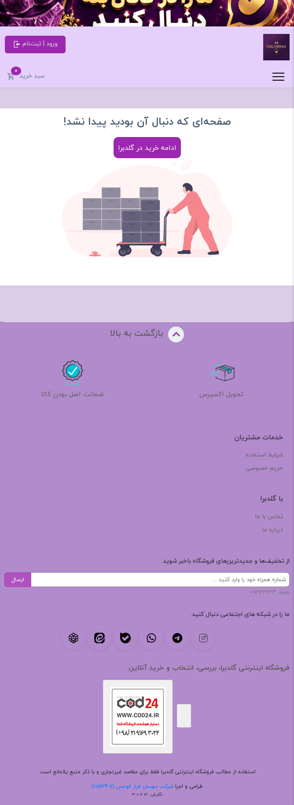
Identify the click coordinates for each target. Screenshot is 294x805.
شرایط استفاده (264, 454)
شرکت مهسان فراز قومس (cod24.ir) (132, 786)
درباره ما (272, 529)
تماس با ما (269, 516)
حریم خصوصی (264, 467)
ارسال (17, 579)
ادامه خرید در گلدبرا (147, 147)
